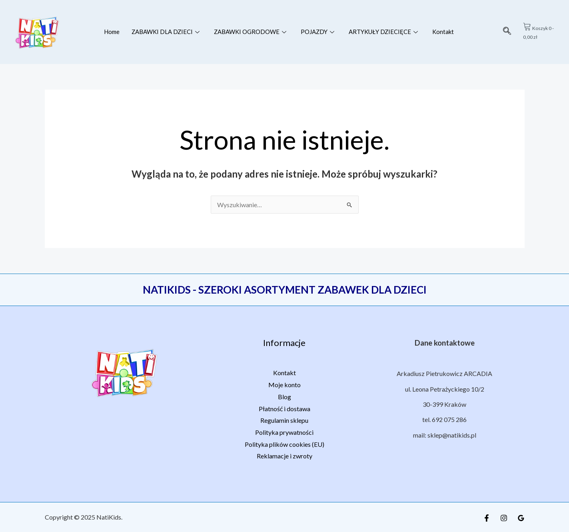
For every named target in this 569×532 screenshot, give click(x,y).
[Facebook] (486, 518)
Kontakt (444, 31)
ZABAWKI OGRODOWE (250, 31)
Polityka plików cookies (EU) (284, 444)
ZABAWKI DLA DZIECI (165, 31)
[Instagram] (503, 518)
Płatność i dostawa (284, 408)
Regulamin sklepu (284, 420)
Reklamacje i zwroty (284, 456)
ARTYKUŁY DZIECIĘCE (384, 31)
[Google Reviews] (521, 518)
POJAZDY (318, 31)
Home (111, 31)
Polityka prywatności (284, 432)
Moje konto (284, 384)
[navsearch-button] (507, 32)
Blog (284, 396)
